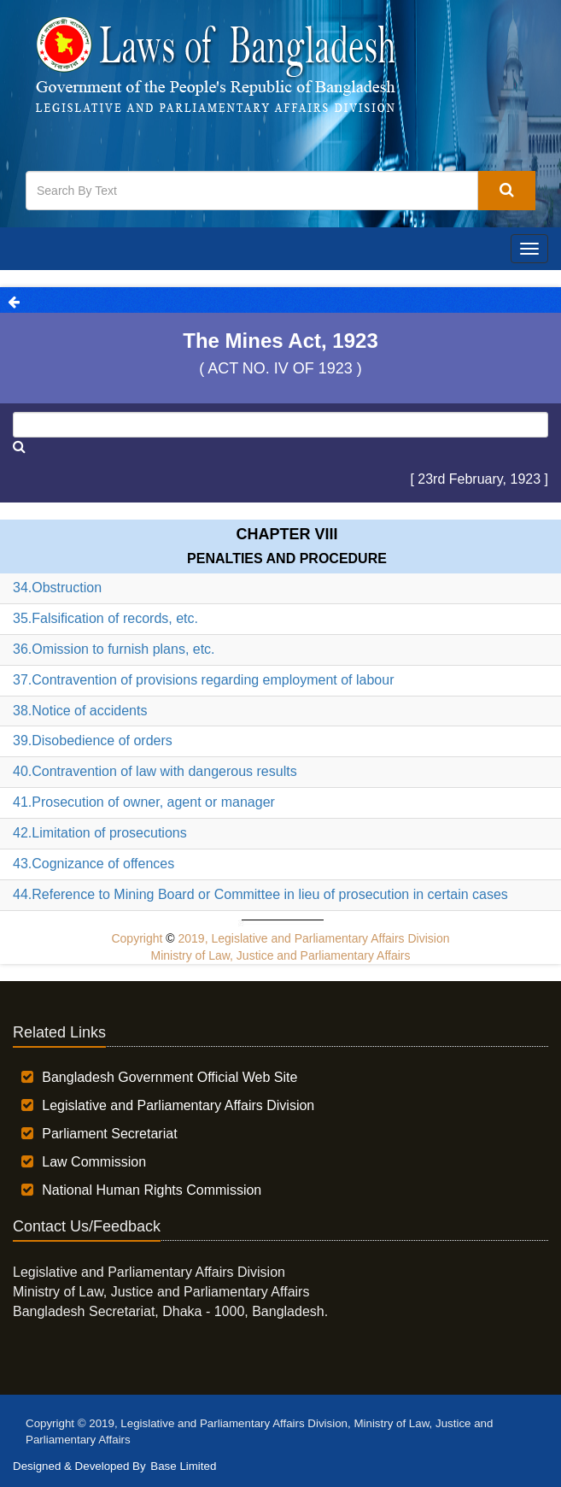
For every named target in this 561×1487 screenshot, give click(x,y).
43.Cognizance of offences (93, 863)
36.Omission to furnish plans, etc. (114, 649)
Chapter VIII (286, 534)
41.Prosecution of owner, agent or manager (144, 802)
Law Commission (94, 1162)
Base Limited (183, 1466)
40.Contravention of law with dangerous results (155, 771)
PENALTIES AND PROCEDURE (287, 558)
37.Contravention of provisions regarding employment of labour (203, 680)
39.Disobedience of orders (92, 740)
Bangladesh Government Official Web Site (169, 1077)
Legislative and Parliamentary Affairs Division (178, 1105)
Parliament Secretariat (109, 1133)
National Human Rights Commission (151, 1190)
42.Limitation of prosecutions (100, 833)
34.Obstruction (57, 587)
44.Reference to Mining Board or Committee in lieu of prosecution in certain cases (260, 894)
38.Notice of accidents (80, 710)
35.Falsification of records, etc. (105, 618)
